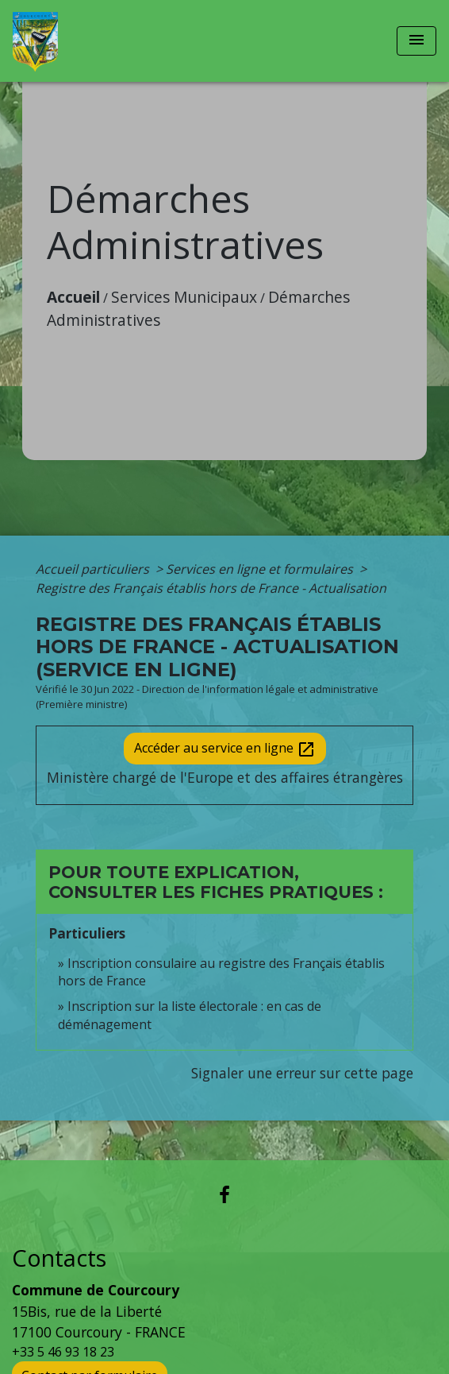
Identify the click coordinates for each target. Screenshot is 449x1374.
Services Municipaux (184, 297)
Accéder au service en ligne (225, 749)
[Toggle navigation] (416, 41)
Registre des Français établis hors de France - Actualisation (211, 588)
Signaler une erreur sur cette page (302, 1072)
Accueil (73, 297)
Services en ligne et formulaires (261, 569)
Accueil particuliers (94, 569)
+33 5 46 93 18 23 (63, 1351)
